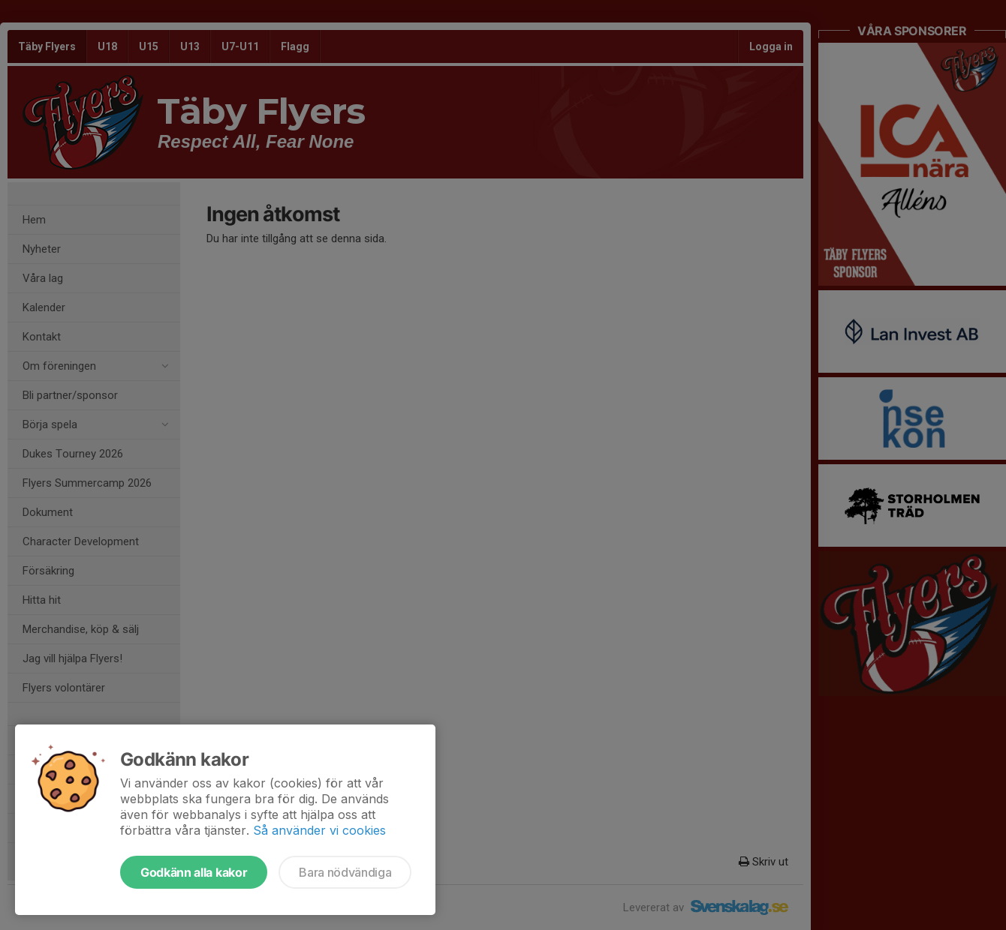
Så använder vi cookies (319, 830)
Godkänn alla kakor (193, 872)
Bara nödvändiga (345, 872)
